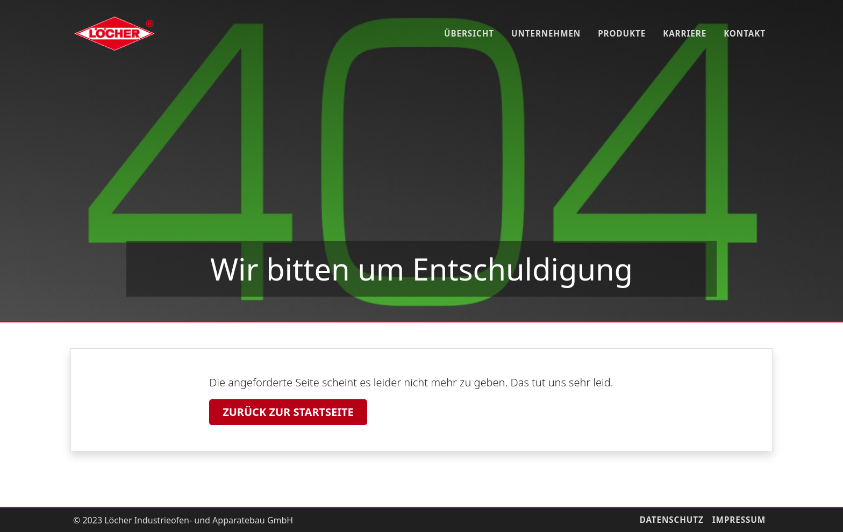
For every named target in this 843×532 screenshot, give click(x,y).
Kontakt (745, 33)
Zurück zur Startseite (288, 412)
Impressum (739, 519)
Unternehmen (546, 33)
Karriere (684, 33)
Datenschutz (672, 519)
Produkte (622, 33)
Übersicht (469, 33)
